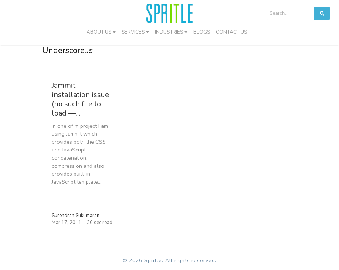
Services (133, 32)
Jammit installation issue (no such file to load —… (80, 99)
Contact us (231, 32)
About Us (99, 32)
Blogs (201, 32)
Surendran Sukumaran (75, 215)
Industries (169, 32)
